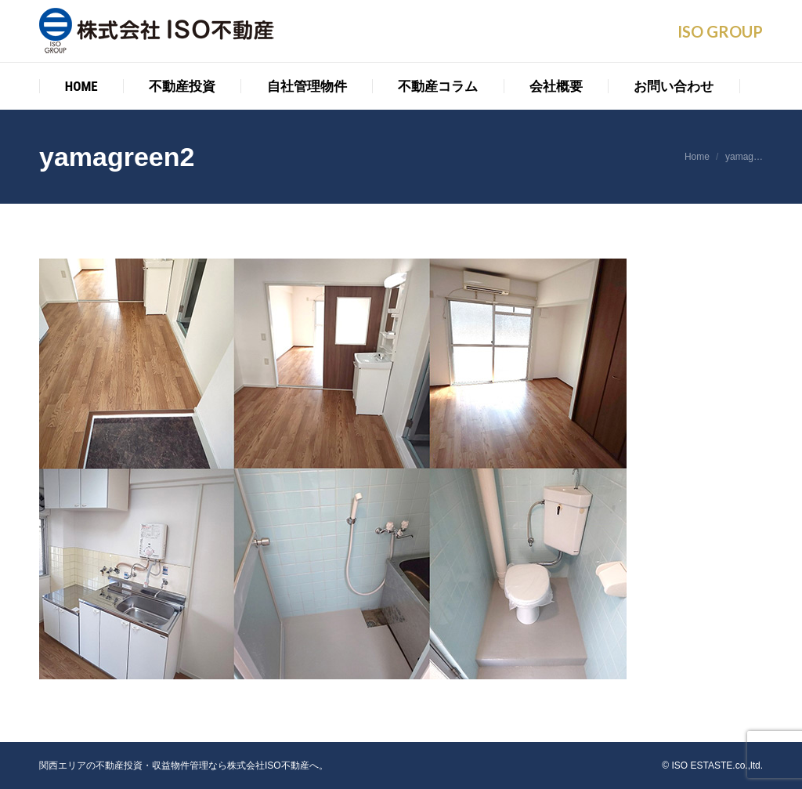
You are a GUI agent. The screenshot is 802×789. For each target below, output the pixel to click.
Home (697, 156)
